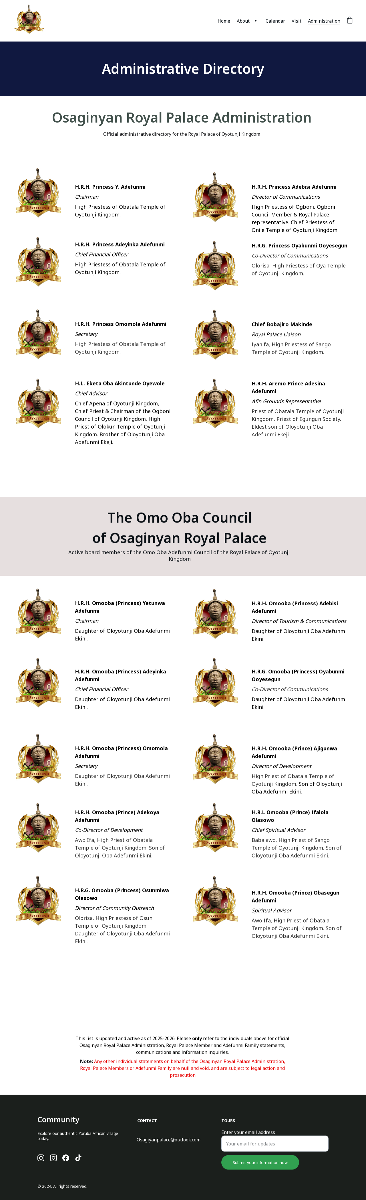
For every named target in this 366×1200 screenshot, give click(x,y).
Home (224, 21)
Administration (324, 21)
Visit (296, 21)
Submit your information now (260, 1170)
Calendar (275, 21)
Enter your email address (248, 1140)
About (243, 21)
